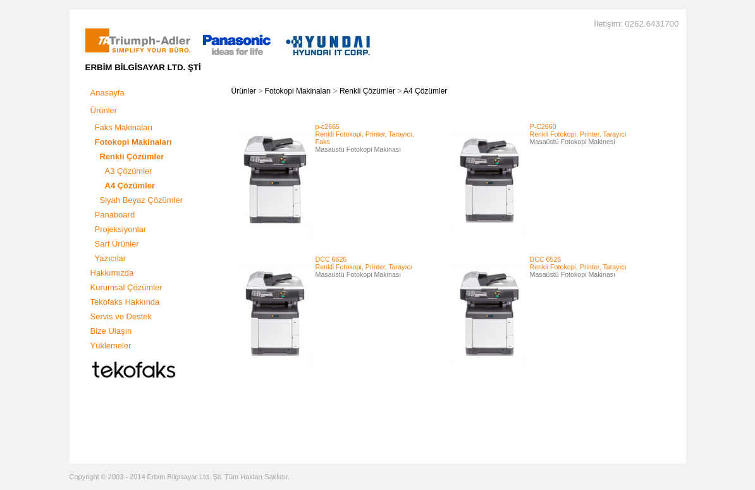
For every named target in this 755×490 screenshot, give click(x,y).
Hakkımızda (112, 273)
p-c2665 (328, 126)
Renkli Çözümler (367, 91)
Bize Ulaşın (111, 331)
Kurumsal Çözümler (126, 287)
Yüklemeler (111, 345)
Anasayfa (107, 92)
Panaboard (115, 214)
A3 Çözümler (128, 171)
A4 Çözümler (425, 91)
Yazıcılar (110, 258)
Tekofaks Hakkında (125, 302)
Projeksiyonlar (121, 229)
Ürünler (104, 110)
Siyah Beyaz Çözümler (141, 200)
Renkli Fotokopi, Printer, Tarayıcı (578, 134)
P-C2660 (543, 126)
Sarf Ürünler (117, 243)
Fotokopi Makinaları (298, 91)
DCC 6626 (331, 259)
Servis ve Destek (121, 316)
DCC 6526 (546, 259)
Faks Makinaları (124, 127)
